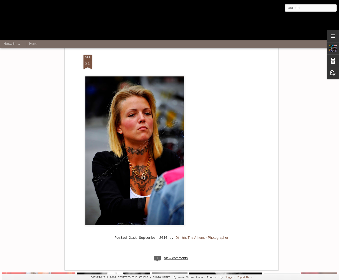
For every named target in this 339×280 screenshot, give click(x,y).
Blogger (229, 277)
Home (33, 44)
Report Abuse (245, 277)
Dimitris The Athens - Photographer (201, 214)
